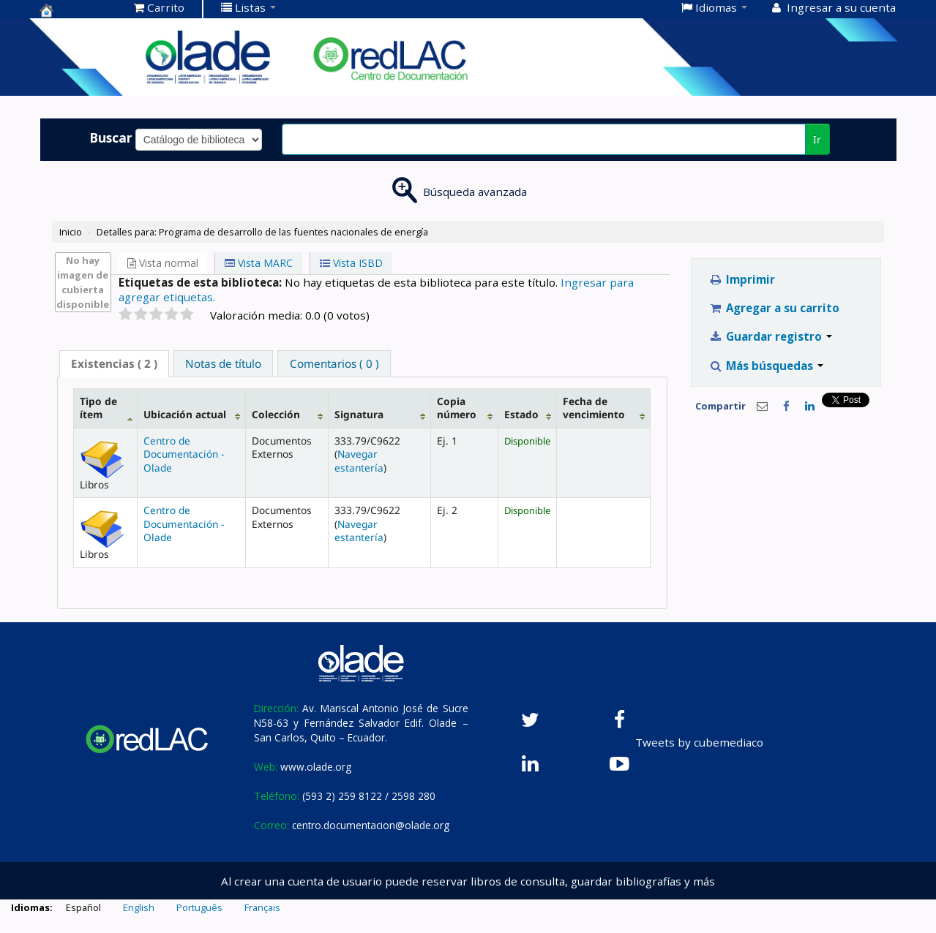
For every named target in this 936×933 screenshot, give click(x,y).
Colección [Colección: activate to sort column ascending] (276, 414)
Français (262, 907)
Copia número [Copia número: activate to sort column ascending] (456, 407)
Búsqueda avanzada (475, 191)
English (138, 907)
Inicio (70, 231)
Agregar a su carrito (773, 308)
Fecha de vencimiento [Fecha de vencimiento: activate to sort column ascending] (594, 407)
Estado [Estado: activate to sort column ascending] (521, 414)
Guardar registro (770, 336)
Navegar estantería (358, 460)
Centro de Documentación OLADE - (76, 10)
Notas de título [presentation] (223, 363)
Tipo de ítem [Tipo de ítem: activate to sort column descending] (98, 407)
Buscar (110, 137)
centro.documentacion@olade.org (370, 825)
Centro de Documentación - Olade (183, 454)
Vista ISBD (351, 263)
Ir (817, 139)
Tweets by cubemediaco (699, 742)
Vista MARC (259, 263)
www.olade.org (315, 767)
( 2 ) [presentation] (114, 363)
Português (199, 907)
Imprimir (741, 279)
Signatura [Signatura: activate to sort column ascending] (358, 414)
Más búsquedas (765, 365)
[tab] (114, 363)
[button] (159, 7)
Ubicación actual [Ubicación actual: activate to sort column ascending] (184, 414)
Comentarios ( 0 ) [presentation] (334, 363)
